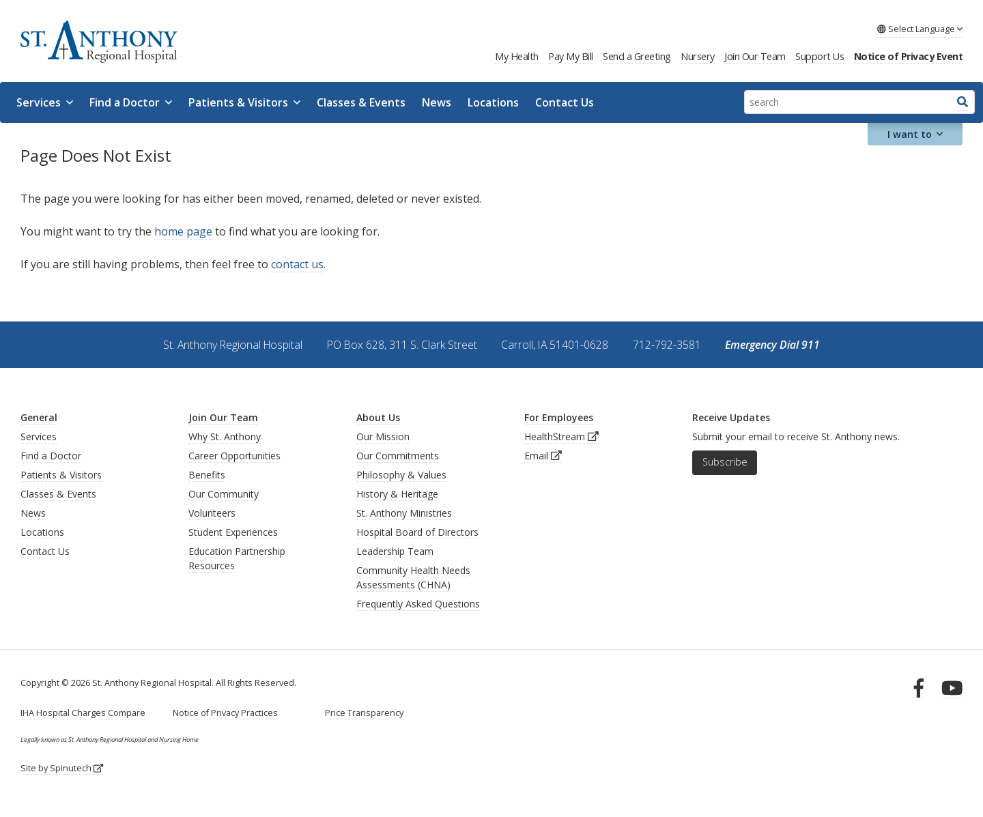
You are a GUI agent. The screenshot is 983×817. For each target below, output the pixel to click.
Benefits (206, 474)
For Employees (558, 417)
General (38, 417)
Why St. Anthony (224, 436)
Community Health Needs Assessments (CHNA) (413, 577)
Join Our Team (755, 56)
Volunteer (209, 512)
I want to (915, 134)
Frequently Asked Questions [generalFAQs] (418, 603)
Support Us (819, 56)
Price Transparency (364, 713)
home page (183, 231)
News (436, 102)
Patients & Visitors (244, 102)
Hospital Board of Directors (417, 532)
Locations (493, 102)
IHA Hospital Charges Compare (82, 713)
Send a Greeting (637, 56)
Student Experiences (233, 532)
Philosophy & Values (401, 474)
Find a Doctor (130, 102)
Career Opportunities (234, 455)
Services (44, 102)
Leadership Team (394, 551)
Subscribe (724, 461)
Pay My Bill (570, 56)
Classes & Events (361, 102)
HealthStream (561, 436)
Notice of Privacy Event (908, 56)
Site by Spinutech (61, 768)
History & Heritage (397, 493)
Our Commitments (397, 455)
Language (920, 29)
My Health (517, 56)
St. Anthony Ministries (404, 512)
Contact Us (564, 102)
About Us (378, 417)
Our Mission (383, 436)
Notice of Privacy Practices (225, 713)
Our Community (223, 493)
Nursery (698, 56)
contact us (297, 264)
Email (543, 455)
